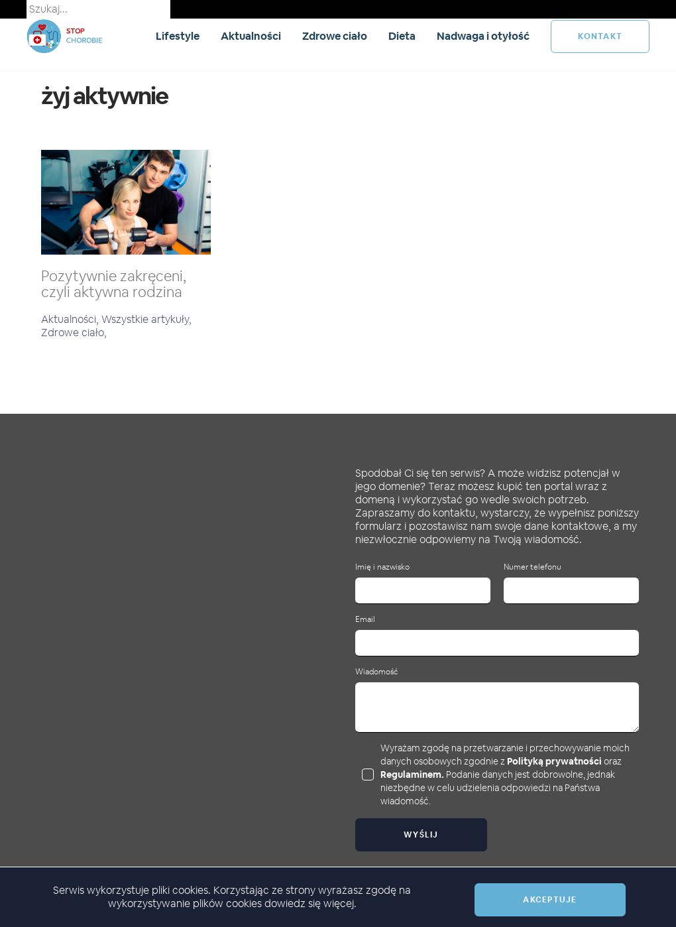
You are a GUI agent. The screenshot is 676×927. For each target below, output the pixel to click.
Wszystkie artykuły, (146, 319)
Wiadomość (376, 672)
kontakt (600, 36)
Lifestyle (177, 36)
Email (365, 620)
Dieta (402, 36)
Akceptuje (550, 900)
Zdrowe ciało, (74, 333)
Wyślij (421, 835)
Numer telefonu (532, 567)
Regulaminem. (412, 774)
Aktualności (251, 36)
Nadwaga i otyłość (483, 36)
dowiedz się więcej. (310, 903)
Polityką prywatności (554, 761)
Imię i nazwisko (382, 567)
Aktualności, (71, 319)
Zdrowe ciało (334, 36)
